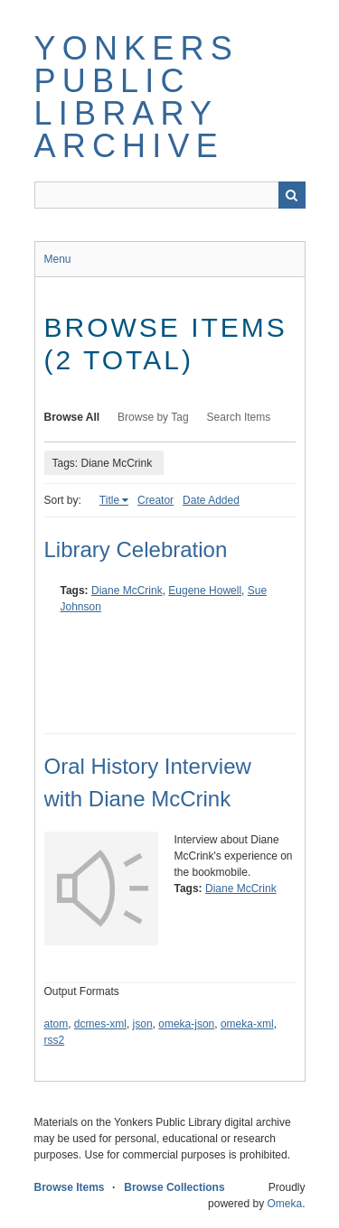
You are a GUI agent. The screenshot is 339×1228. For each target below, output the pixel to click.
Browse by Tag (153, 417)
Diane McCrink (127, 590)
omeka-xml (247, 1024)
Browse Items (69, 1187)
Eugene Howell (204, 590)
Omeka (284, 1203)
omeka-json (186, 1024)
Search (292, 195)
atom (56, 1024)
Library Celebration (136, 549)
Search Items (239, 417)
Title (109, 500)
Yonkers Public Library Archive (136, 97)
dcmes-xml (100, 1024)
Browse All (72, 417)
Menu (57, 259)
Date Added (211, 500)
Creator (155, 500)
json (143, 1024)
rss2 (54, 1040)
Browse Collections (174, 1187)
